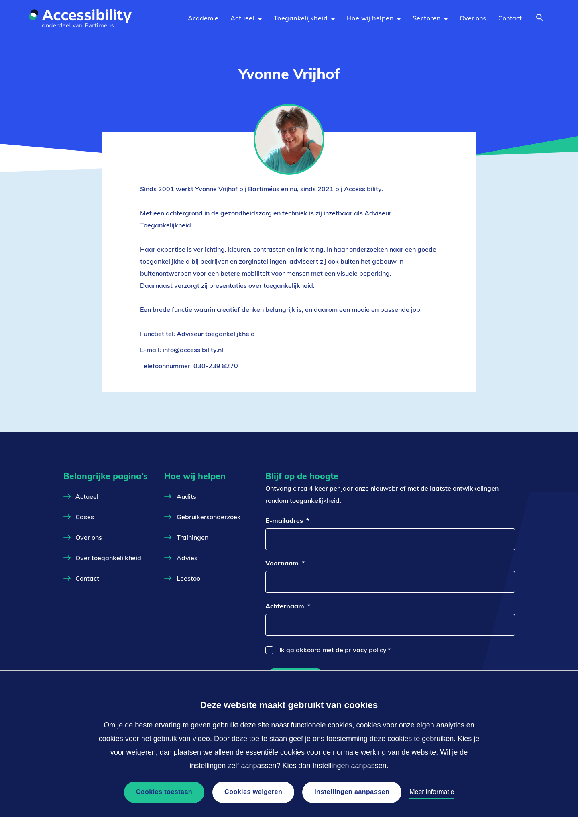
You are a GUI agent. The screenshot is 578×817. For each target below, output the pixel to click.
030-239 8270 (215, 366)
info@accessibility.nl (193, 350)
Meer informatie (431, 791)
